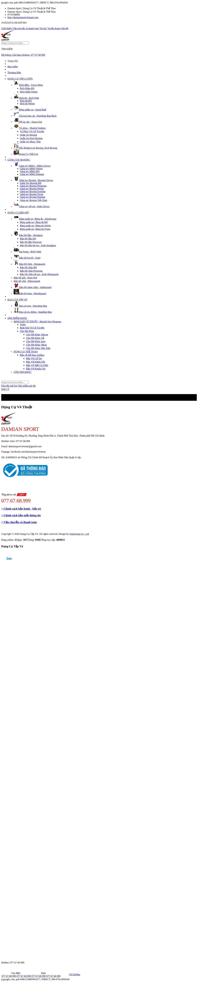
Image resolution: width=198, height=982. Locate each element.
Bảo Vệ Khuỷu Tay (36, 368)
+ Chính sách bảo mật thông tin (21, 515)
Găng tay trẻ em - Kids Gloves (32, 206)
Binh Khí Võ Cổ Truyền (32, 327)
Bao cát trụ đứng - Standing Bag (33, 312)
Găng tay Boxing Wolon (32, 188)
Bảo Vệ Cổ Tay (34, 358)
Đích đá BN (26, 100)
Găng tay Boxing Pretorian (33, 186)
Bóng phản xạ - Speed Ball (30, 109)
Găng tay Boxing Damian (32, 197)
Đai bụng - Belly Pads (27, 251)
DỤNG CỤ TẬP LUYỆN (20, 78)
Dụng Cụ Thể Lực (26, 154)
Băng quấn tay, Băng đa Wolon (35, 225)
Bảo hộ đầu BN (28, 238)
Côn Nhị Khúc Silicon (37, 334)
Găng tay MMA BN (30, 171)
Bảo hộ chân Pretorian (31, 271)
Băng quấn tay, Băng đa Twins (35, 229)
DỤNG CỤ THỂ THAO (26, 351)
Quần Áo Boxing (28, 135)
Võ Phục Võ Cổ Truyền (32, 131)
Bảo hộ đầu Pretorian (31, 242)
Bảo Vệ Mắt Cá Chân (37, 365)
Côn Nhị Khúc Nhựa (36, 344)
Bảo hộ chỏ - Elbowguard (27, 281)
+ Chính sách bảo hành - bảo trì (21, 508)
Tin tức (43, 28)
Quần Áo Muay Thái (30, 141)
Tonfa (23, 324)
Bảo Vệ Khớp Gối (35, 361)
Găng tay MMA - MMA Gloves (32, 166)
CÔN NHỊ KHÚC (22, 372)
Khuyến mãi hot (9, 385)
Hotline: (33, 55)
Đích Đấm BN (27, 88)
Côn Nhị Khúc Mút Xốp (38, 348)
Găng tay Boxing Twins (31, 194)
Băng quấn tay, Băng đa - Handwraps (35, 218)
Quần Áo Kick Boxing (31, 138)
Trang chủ (12, 60)
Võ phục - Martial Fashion (30, 128)
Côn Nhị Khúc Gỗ (35, 338)
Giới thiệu (6, 28)
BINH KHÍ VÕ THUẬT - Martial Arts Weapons (37, 321)
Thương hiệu (14, 72)
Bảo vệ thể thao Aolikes (32, 355)
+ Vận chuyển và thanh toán (19, 522)
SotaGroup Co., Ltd (79, 534)
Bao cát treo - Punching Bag (30, 306)
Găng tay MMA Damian (32, 174)
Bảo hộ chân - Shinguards (29, 264)
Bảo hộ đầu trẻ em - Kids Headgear (38, 245)
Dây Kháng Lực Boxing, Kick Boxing (35, 148)
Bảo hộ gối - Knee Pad (25, 277)
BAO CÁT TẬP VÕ (17, 299)
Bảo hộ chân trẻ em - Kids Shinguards (39, 274)
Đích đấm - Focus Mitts (28, 85)
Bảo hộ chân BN (28, 267)
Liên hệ (64, 28)
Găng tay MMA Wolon (31, 168)
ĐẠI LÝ (5, 389)
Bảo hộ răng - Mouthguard (30, 293)
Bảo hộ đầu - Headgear (28, 235)
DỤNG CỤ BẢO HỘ (18, 212)
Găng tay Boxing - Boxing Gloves (33, 180)
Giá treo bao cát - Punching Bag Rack (35, 115)
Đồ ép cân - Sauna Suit (28, 122)
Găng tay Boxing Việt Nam (33, 200)
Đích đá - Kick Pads (26, 98)
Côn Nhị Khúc (27, 331)
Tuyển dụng (53, 28)
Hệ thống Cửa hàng (11, 55)
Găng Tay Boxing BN (30, 183)
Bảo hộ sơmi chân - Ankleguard (32, 287)
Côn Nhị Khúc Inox (35, 341)
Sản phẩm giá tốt (27, 385)
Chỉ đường (70, 974)
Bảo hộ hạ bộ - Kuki (27, 258)
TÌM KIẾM (7, 49)
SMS (38, 973)
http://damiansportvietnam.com (22, 17)
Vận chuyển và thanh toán (25, 28)
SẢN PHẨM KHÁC (17, 318)
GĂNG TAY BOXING (18, 159)
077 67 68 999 (9, 976)
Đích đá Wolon (27, 103)
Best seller (12, 66)
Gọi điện (11, 973)
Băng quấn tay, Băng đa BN (34, 222)
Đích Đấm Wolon (28, 91)
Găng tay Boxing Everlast (32, 191)
